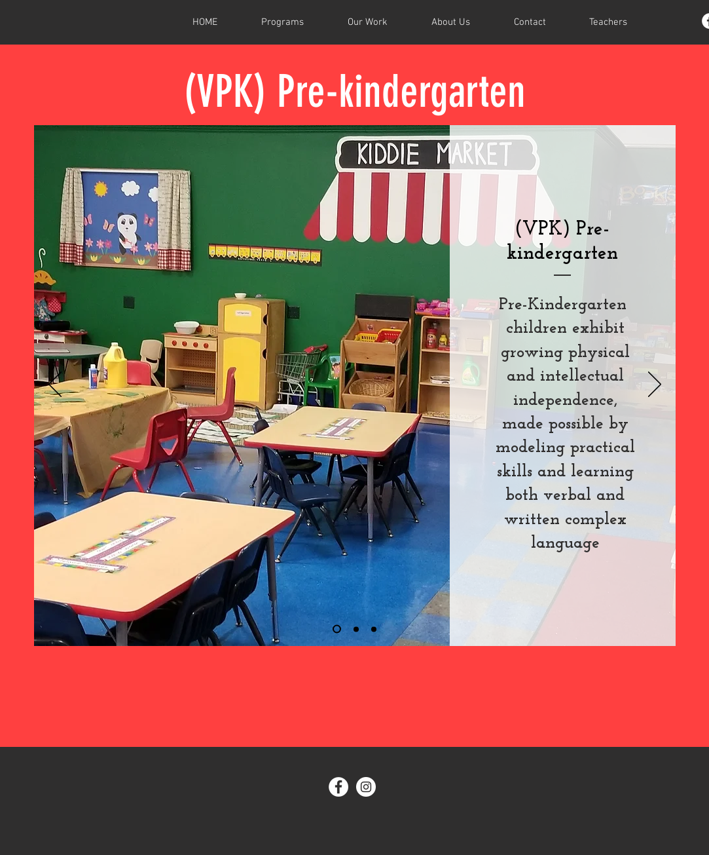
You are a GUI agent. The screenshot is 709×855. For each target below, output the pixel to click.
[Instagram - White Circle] (366, 787)
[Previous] (55, 385)
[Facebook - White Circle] (338, 787)
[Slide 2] (356, 629)
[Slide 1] (337, 629)
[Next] (654, 385)
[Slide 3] (373, 629)
